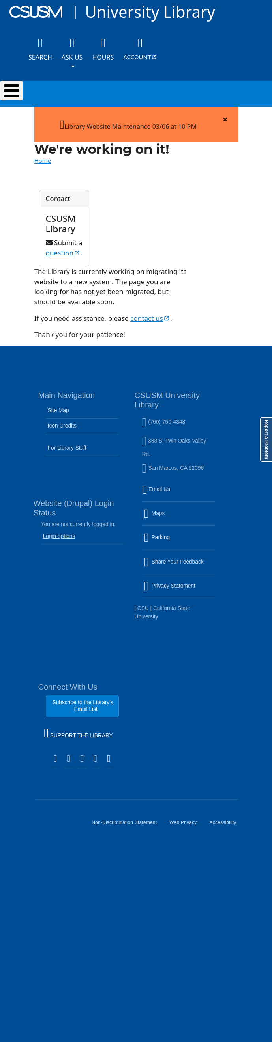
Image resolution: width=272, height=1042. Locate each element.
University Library (150, 11)
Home (42, 160)
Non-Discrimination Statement (127, 826)
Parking (174, 542)
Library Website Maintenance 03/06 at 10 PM (128, 123)
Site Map (58, 410)
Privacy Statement (179, 591)
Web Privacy (186, 826)
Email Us (179, 494)
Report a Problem (266, 439)
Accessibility (226, 826)
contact (150, 318)
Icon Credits (62, 426)
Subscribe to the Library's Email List (83, 706)
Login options (59, 536)
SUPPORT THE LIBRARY (78, 734)
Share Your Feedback (174, 561)
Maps (171, 518)
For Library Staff (67, 448)
